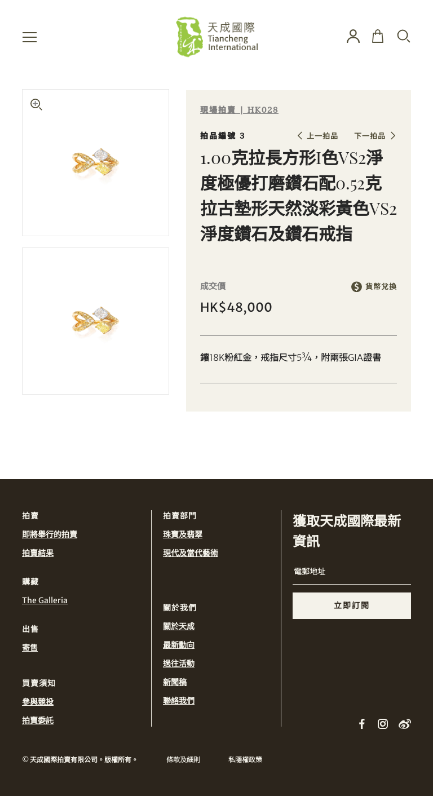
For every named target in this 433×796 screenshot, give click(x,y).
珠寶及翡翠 (182, 534)
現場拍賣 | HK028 (239, 110)
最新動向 (179, 645)
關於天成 (179, 626)
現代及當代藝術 (190, 553)
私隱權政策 (245, 759)
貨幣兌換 (381, 286)
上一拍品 (322, 136)
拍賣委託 (38, 720)
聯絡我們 (179, 701)
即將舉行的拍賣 (49, 534)
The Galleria (45, 600)
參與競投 (38, 702)
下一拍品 (370, 136)
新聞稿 (175, 682)
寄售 (30, 648)
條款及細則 (183, 759)
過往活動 (179, 663)
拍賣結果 (38, 553)
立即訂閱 (352, 605)
